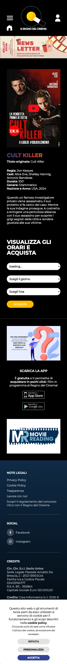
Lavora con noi (17, 496)
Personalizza (33, 649)
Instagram (23, 541)
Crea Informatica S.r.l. (33, 597)
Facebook (23, 532)
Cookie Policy (16, 485)
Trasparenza (15, 491)
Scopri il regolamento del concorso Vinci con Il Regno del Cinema (31, 503)
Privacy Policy (16, 480)
